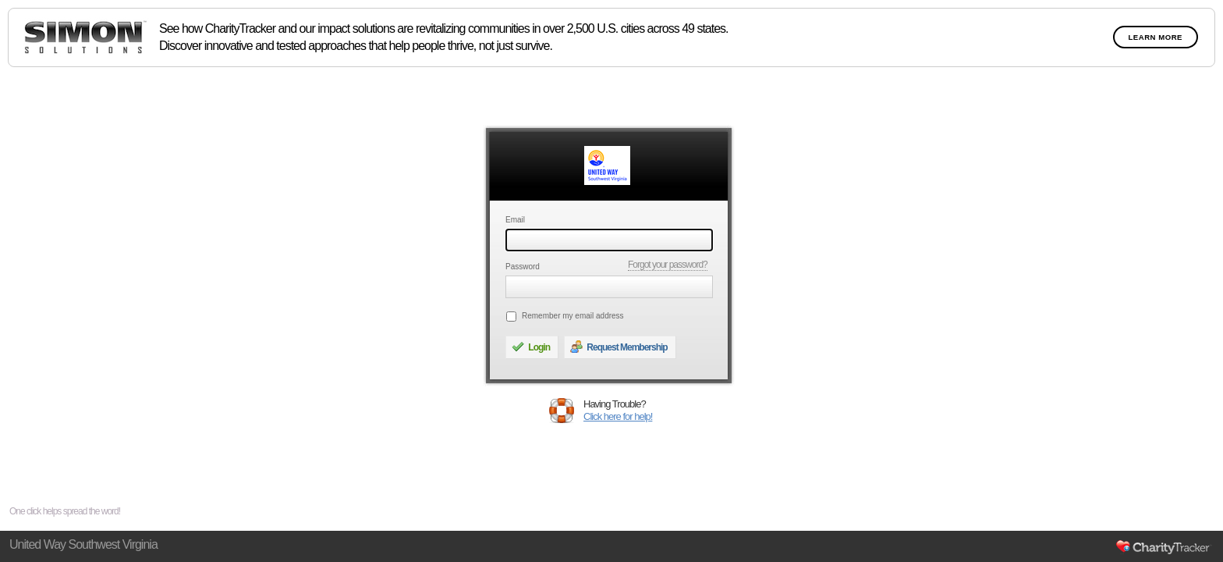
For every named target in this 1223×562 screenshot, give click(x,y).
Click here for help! (617, 416)
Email (515, 219)
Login (531, 346)
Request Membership (619, 346)
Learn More (1156, 37)
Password (522, 266)
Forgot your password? (667, 264)
